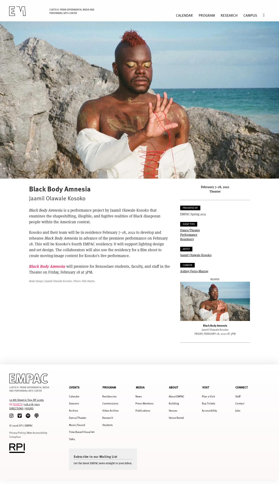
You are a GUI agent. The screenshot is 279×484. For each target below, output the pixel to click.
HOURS (29, 408)
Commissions (110, 403)
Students (107, 425)
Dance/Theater (190, 230)
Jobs (237, 410)
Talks (72, 439)
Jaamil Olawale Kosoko (196, 255)
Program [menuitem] (207, 15)
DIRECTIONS (16, 408)
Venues (173, 410)
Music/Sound (77, 425)
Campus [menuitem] (250, 15)
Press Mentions (144, 403)
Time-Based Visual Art (82, 432)
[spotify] (28, 415)
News (138, 396)
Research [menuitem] (229, 15)
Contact (239, 403)
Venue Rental (176, 418)
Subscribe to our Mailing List (95, 456)
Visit (205, 387)
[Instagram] (11, 415)
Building (174, 403)
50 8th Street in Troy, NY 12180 (26, 400)
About (173, 387)
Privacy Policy (17, 432)
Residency (187, 239)
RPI (21, 425)
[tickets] (10, 404)
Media (140, 387)
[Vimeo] (20, 415)
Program (109, 387)
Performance (188, 235)
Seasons (74, 403)
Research (107, 418)
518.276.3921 (32, 404)
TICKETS (17, 404)
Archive (73, 410)
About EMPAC (176, 396)
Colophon (15, 437)
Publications (142, 410)
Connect (241, 387)
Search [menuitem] (266, 15)
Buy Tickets (208, 403)
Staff (237, 396)
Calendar (74, 396)
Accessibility (209, 410)
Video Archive (110, 410)
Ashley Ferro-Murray (194, 271)
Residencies (109, 396)
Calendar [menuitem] (184, 15)
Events (74, 387)
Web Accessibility (37, 432)
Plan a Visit (208, 396)
